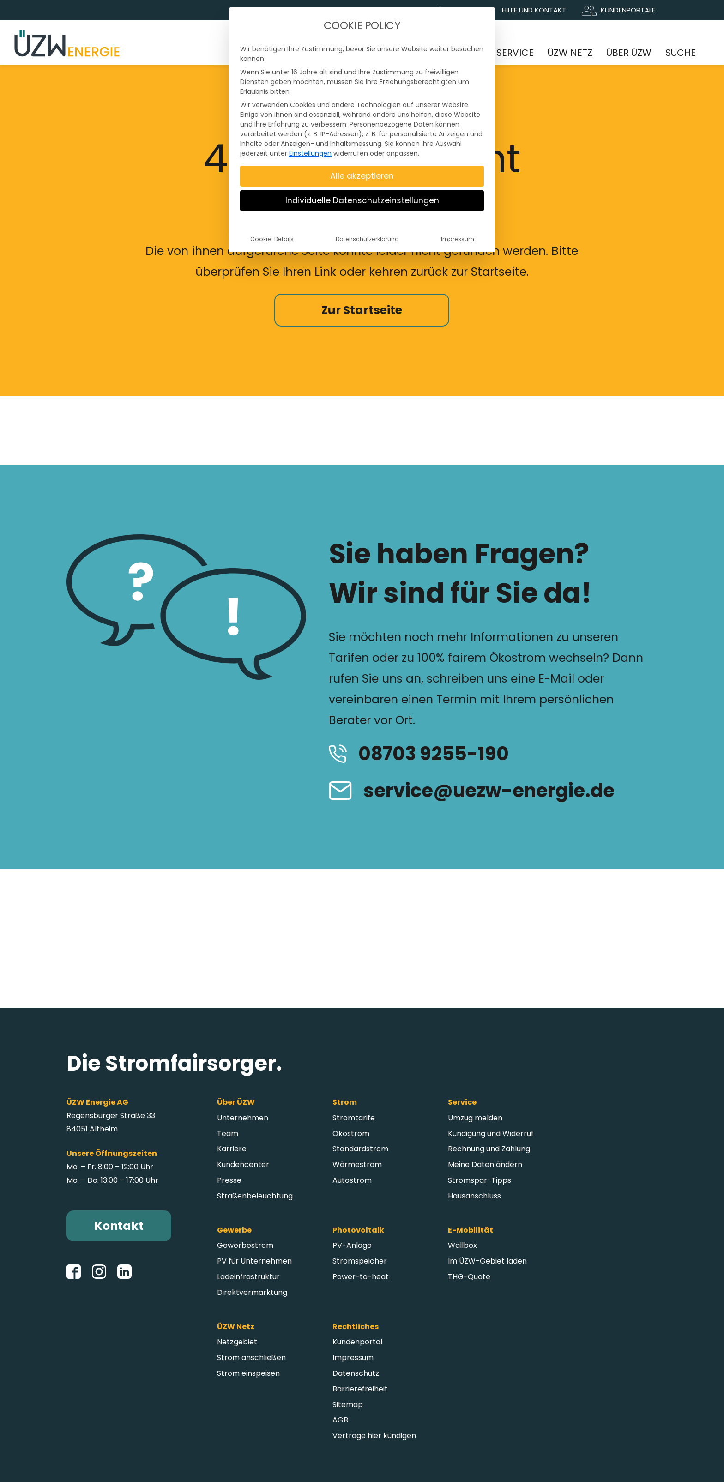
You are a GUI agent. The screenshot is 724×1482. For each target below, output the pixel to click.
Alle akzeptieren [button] (362, 175)
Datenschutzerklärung (367, 239)
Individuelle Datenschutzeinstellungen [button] (362, 200)
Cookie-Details (272, 239)
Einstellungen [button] (310, 153)
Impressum (457, 239)
